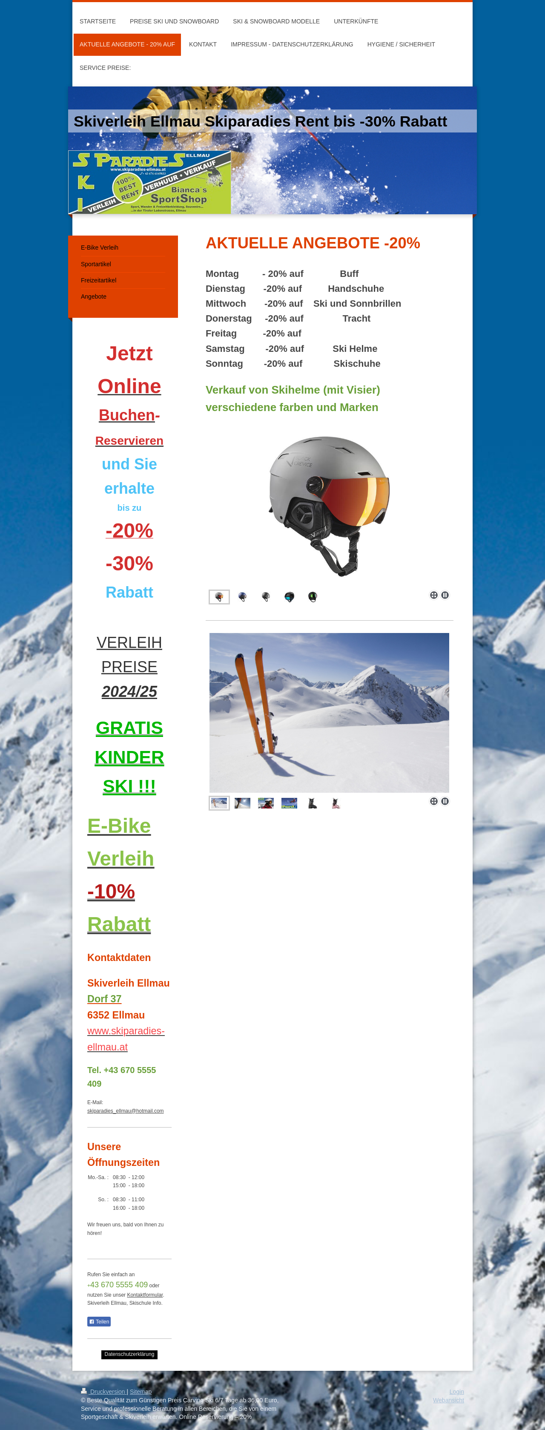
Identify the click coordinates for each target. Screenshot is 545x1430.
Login (457, 1391)
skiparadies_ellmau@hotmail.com (125, 1111)
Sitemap (141, 1391)
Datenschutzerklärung (130, 1354)
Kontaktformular (145, 1295)
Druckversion (103, 1391)
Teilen (99, 1322)
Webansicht (448, 1400)
